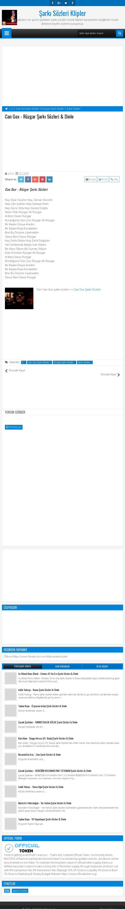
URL (115, 179)
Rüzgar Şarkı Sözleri (63, 362)
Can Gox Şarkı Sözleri (87, 289)
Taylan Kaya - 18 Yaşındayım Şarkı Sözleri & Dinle (42, 815)
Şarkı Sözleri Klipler (62, 13)
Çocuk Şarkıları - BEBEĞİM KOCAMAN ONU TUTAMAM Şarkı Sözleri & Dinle (54, 766)
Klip (7, 886)
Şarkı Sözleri (84, 362)
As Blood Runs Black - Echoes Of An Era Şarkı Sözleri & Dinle (48, 669)
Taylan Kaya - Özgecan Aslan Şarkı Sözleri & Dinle (42, 702)
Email (91, 179)
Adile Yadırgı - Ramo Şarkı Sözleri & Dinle (38, 686)
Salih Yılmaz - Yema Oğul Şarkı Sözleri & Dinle (40, 783)
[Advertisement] (62, 144)
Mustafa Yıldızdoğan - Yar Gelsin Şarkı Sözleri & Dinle (44, 799)
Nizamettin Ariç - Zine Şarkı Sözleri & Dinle (39, 750)
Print (103, 179)
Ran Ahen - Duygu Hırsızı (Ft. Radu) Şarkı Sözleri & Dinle (45, 734)
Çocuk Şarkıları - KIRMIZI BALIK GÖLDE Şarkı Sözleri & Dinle (47, 718)
